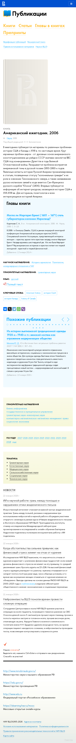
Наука (9, 138)
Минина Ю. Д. (13, 343)
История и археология (41, 262)
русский (14, 279)
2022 (47, 437)
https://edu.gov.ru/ (13, 682)
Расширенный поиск (36, 42)
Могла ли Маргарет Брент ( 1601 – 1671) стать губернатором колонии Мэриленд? (35, 217)
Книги (9, 25)
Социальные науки (18, 475)
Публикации (29, 13)
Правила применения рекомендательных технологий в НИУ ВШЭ (34, 731)
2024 (36, 437)
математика (43, 418)
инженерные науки (36, 415)
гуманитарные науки (16, 415)
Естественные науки (19, 465)
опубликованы (28, 583)
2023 (42, 437)
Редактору (69, 740)
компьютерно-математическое (21, 418)
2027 (20, 437)
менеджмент (56, 418)
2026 (25, 437)
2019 (64, 437)
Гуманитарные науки (19, 462)
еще (14, 441)
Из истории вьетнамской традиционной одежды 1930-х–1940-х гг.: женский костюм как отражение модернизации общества (36, 334)
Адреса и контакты (32, 721)
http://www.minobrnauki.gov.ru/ (19, 671)
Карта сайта (8, 735)
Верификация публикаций (14, 42)
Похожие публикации (28, 319)
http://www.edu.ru (12, 694)
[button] (7, 324)
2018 (8, 441)
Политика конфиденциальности (54, 726)
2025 (30, 437)
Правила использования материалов (18, 46)
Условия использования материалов (20, 726)
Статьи (25, 25)
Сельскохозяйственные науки (24, 472)
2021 (53, 437)
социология (12, 421)
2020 (58, 437)
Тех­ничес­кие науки (18, 478)
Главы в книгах (50, 25)
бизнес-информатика (16, 408)
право (66, 418)
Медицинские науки (19, 469)
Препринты (14, 32)
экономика (24, 421)
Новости (9, 490)
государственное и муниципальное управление (29, 411)
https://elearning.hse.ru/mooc (18, 705)
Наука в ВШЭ (41, 46)
